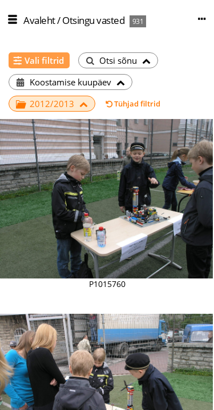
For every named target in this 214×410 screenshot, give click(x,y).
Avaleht (39, 20)
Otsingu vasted (93, 20)
